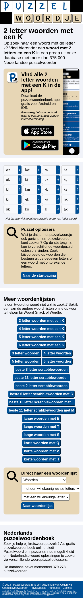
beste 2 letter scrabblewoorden (41, 386)
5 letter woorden (25, 361)
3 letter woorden (25, 353)
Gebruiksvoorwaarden (15, 587)
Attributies (54, 587)
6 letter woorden (57, 361)
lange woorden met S (41, 435)
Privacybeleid (38, 587)
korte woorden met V (41, 451)
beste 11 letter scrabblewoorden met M (41, 410)
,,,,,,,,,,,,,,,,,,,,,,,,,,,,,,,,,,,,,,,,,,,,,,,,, (50, 488)
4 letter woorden (57, 353)
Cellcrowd (66, 584)
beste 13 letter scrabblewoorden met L (41, 402)
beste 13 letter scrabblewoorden (41, 378)
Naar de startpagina (39, 275)
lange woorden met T (41, 426)
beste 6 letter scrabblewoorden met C (41, 394)
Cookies (67, 587)
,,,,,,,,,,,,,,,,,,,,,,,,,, (45, 497)
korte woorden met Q (41, 443)
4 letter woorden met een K (41, 329)
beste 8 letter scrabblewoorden (41, 369)
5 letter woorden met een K (41, 337)
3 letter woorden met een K (41, 320)
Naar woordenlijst (37, 506)
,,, (43, 480)
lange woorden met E (41, 418)
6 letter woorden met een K (41, 345)
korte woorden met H (41, 459)
